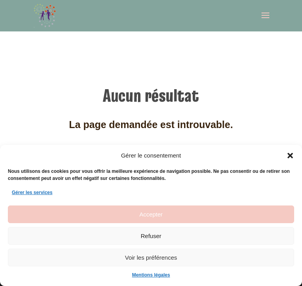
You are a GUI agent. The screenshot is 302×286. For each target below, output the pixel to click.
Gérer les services (32, 192)
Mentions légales (151, 275)
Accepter (150, 214)
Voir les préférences (151, 257)
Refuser (151, 236)
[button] (290, 156)
